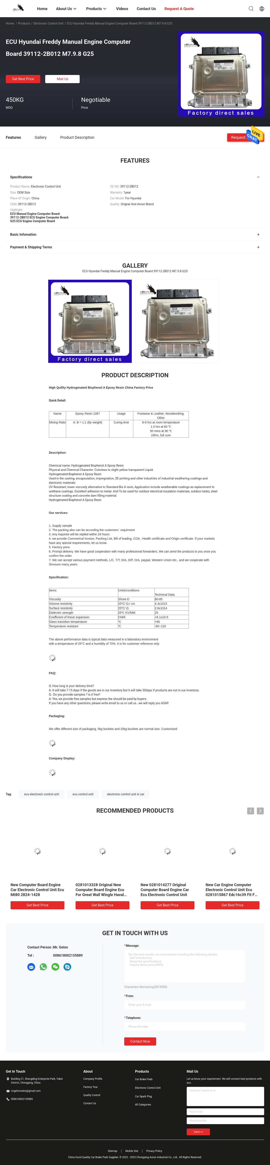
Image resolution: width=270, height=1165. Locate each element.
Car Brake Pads (144, 1079)
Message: (132, 945)
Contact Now (140, 1041)
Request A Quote (245, 137)
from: (130, 996)
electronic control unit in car (125, 794)
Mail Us (62, 79)
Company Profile (92, 1078)
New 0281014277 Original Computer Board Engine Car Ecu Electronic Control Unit (165, 890)
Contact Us (89, 1103)
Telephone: (133, 1018)
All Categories (143, 1104)
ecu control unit (83, 794)
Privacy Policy (154, 1151)
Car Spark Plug (143, 1096)
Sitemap (112, 1151)
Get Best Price (23, 79)
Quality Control (91, 1095)
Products (24, 23)
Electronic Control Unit (49, 23)
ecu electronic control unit (41, 794)
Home (10, 23)
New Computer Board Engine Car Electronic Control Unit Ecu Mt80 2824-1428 (37, 890)
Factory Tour (90, 1087)
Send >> (198, 1131)
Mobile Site (131, 1151)
